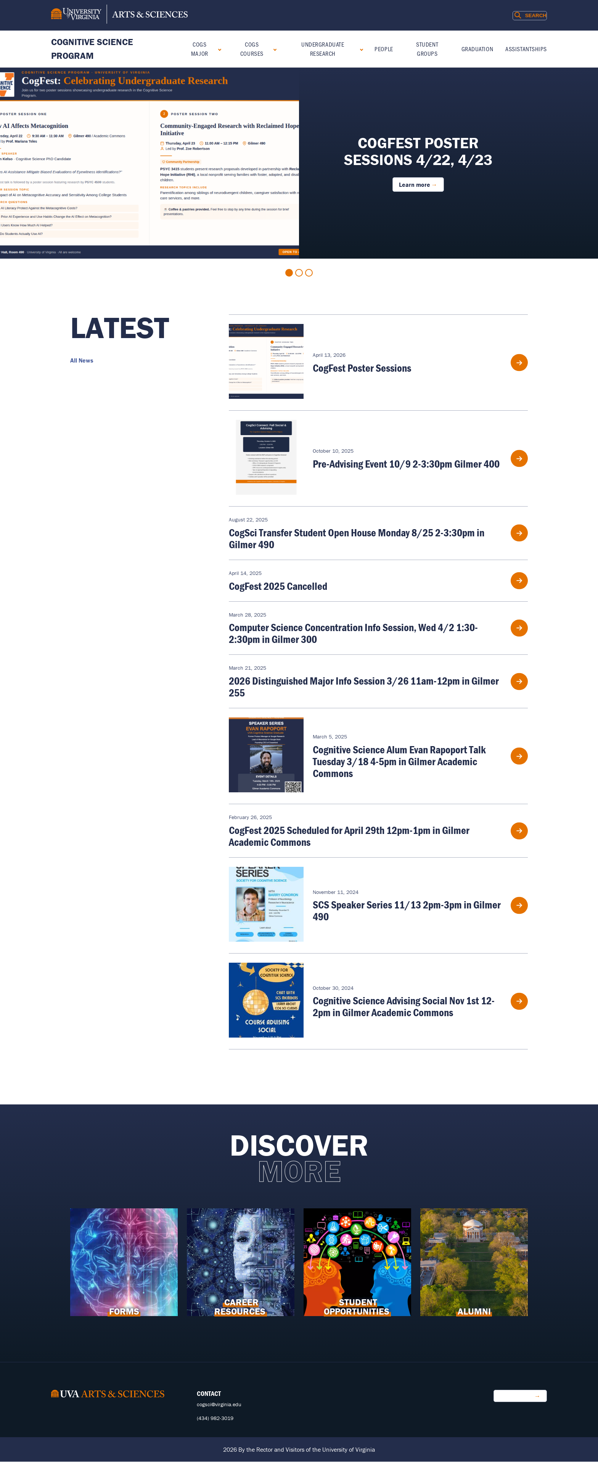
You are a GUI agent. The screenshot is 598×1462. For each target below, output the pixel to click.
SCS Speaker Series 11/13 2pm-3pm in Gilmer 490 (407, 910)
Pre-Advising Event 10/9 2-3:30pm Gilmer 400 (406, 463)
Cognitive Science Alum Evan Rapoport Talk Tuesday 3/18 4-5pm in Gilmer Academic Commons (399, 761)
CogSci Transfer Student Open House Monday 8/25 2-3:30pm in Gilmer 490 (356, 538)
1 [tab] (289, 273)
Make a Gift (516, 1396)
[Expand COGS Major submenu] (217, 48)
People (384, 49)
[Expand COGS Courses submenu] (273, 48)
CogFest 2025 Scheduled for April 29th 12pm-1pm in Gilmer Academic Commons (349, 836)
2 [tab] (299, 273)
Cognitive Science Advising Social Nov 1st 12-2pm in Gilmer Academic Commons (404, 1006)
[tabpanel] (299, 163)
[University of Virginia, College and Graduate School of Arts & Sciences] (119, 15)
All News (81, 360)
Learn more (414, 184)
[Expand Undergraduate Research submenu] (359, 48)
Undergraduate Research (322, 48)
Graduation (477, 49)
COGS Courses (252, 48)
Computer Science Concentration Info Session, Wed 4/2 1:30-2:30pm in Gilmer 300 (353, 633)
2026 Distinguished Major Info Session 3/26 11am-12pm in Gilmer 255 (364, 686)
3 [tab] (309, 273)
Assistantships (526, 49)
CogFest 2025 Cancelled (278, 586)
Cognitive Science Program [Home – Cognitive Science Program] (92, 48)
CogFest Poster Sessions (362, 367)
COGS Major (199, 48)
